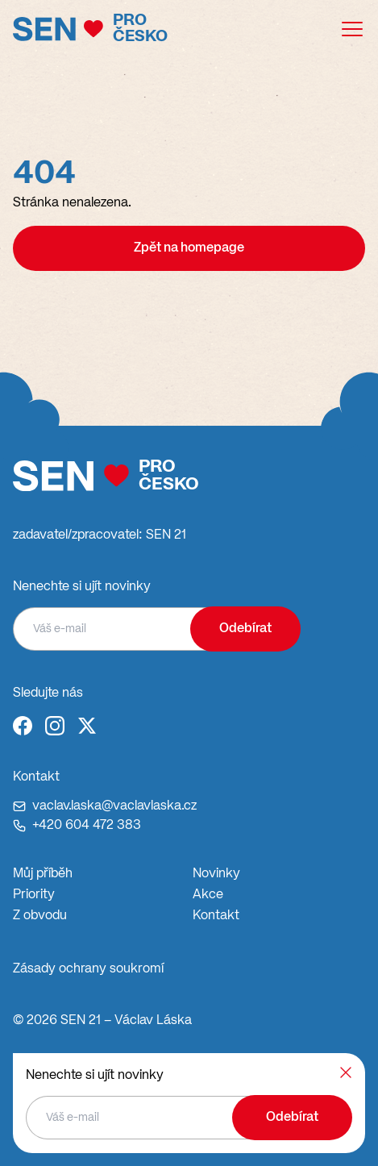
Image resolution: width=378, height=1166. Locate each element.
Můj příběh (43, 874)
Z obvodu (40, 916)
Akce (208, 895)
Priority (34, 895)
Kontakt (216, 916)
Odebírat (245, 629)
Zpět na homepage (189, 248)
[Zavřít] (345, 1072)
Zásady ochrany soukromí (88, 969)
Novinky (216, 874)
